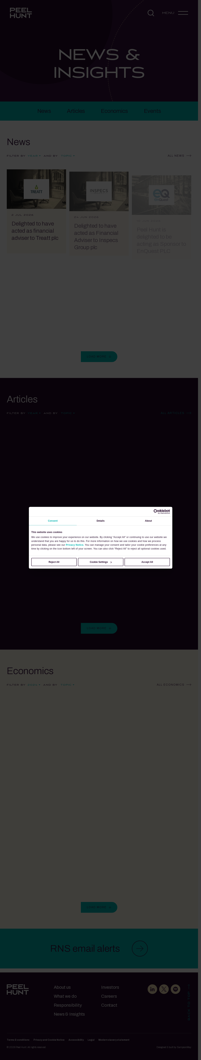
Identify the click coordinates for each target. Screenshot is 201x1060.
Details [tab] (101, 520)
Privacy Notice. (75, 544)
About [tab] (148, 520)
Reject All (53, 562)
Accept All (147, 562)
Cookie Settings (101, 562)
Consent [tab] (53, 520)
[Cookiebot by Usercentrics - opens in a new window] (156, 511)
